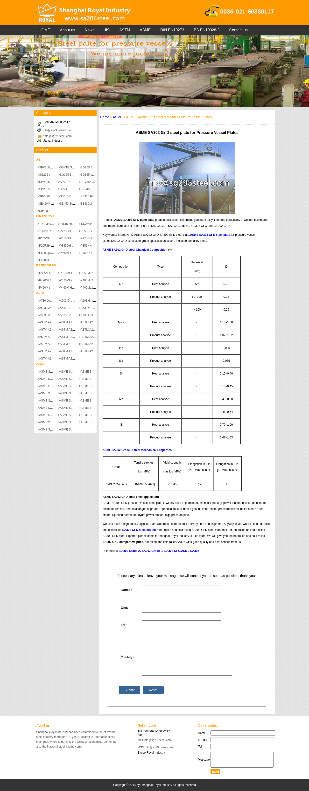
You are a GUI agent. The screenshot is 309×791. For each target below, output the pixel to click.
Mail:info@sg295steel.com (155, 740)
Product (42, 150)
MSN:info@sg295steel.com (155, 747)
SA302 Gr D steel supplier (140, 530)
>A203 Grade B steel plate (96, 300)
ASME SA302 (190, 551)
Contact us (238, 30)
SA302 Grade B (152, 551)
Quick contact (208, 725)
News (89, 30)
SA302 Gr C (172, 551)
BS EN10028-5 (207, 30)
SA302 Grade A (129, 551)
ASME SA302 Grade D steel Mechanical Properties (137, 450)
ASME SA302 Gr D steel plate (210, 234)
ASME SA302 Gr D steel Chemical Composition (135, 249)
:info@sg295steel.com (57, 136)
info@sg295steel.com (57, 130)
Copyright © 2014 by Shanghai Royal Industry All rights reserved (154, 785)
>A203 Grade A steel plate (75, 300)
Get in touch (147, 725)
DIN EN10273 (172, 30)
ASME (145, 30)
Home (104, 117)
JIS (107, 30)
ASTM (124, 30)
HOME (44, 30)
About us (67, 30)
